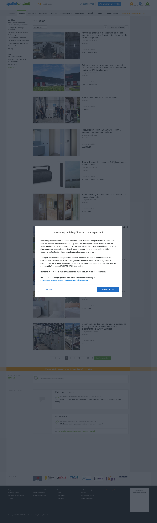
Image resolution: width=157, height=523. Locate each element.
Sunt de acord (108, 289)
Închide (49, 289)
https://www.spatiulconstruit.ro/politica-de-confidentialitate (64, 280)
